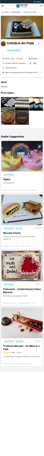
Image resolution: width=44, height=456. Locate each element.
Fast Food (19, 228)
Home (6, 12)
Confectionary (16, 12)
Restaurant (19, 341)
